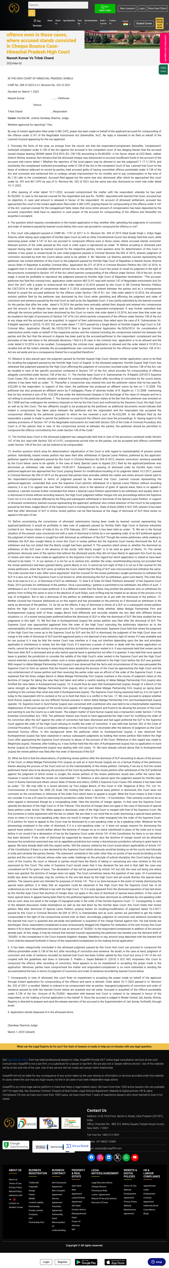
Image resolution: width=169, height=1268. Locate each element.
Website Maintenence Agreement (130, 1209)
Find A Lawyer (103, 22)
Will (73, 1229)
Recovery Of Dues (99, 1202)
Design (32, 1190)
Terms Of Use (130, 1186)
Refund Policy (15, 1191)
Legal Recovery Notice (101, 1182)
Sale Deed (76, 1186)
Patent (32, 1194)
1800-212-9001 (111, 1134)
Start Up (80, 22)
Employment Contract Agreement (149, 1197)
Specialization (69, 20)
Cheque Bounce (98, 1186)
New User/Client (158, 8)
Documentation (91, 20)
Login (142, 8)
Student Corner (144, 23)
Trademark (34, 1182)
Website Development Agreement (130, 1193)
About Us (58, 22)
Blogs (146, 1213)
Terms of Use (15, 1183)
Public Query (164, 69)
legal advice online (17, 1059)
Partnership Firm (36, 1222)
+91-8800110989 (106, 1141)
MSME (32, 1198)
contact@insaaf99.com (108, 1148)
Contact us (14, 1203)
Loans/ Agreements (100, 1194)
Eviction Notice (79, 1209)
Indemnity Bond (150, 1205)
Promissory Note (99, 1190)
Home (50, 20)
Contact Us (112, 22)
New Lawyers (127, 8)
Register (62, 1262)
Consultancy (149, 1209)
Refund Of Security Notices (104, 1198)
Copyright (33, 1186)
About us (13, 1179)
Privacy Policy (15, 1187)
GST (31, 1218)
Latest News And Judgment (165, 48)
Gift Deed (76, 1205)
